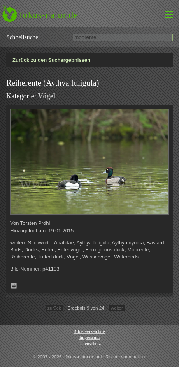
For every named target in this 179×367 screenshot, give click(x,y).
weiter (117, 307)
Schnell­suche (22, 37)
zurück (54, 307)
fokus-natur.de (48, 15)
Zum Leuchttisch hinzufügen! (14, 286)
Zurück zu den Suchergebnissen (51, 60)
